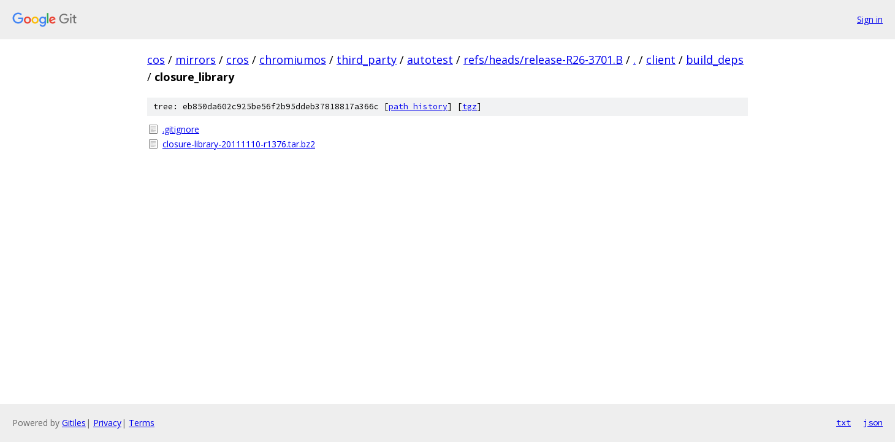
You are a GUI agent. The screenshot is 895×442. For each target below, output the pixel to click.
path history (418, 106)
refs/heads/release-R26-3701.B (543, 59)
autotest (430, 59)
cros (237, 59)
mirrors (195, 59)
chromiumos (292, 59)
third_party (367, 59)
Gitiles (74, 422)
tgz (469, 106)
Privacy (107, 422)
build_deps (715, 59)
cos (156, 59)
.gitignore (180, 129)
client (661, 59)
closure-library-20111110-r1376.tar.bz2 (238, 144)
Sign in (870, 19)
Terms (141, 422)
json (873, 422)
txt (843, 422)
